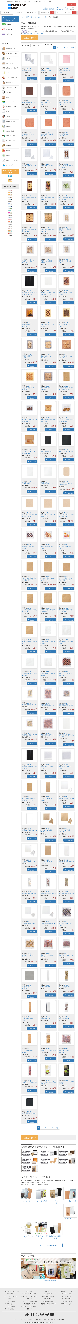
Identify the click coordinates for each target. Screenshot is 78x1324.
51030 (29, 291)
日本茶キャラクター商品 (10, 160)
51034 (66, 354)
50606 (47, 1080)
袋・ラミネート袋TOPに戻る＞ (48, 1245)
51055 (66, 196)
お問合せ (54, 1319)
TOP (22, 17)
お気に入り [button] (32, 78)
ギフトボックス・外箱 (9, 53)
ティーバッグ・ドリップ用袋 (10, 88)
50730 (47, 953)
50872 (29, 796)
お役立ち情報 (48, 1299)
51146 (29, 164)
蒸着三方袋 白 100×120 (47, 483)
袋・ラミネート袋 (8, 48)
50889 (29, 608)
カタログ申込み (66, 1296)
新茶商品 (6, 155)
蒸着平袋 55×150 (45, 1018)
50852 (47, 828)
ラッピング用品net (10, 1309)
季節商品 (6, 150)
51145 (29, 69)
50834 (66, 892)
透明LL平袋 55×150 (64, 1018)
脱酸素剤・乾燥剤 (8, 121)
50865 (66, 765)
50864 (47, 765)
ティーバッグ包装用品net (29, 1301)
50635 (29, 1112)
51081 (66, 100)
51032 (66, 291)
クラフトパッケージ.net (29, 1294)
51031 (47, 291)
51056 (29, 227)
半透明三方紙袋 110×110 (66, 705)
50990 (66, 544)
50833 (47, 892)
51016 (47, 449)
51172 (29, 100)
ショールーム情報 (66, 1301)
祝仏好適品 (6, 126)
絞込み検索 (30, 38)
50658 (47, 1017)
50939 (47, 703)
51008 (47, 418)
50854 (47, 860)
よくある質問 (48, 1294)
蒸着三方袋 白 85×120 (28, 483)
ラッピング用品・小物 (9, 77)
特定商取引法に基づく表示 (48, 1304)
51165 (47, 69)
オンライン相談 (66, 1294)
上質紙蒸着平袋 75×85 (28, 923)
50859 (66, 796)
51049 (29, 259)
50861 (66, 860)
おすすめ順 (36, 45)
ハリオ (5, 111)
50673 (29, 985)
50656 (29, 1080)
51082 (29, 132)
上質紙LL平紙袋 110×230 (66, 862)
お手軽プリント (32, 12)
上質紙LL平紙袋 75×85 (28, 862)
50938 (29, 703)
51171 (66, 69)
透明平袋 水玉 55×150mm (29, 893)
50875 (29, 765)
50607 (66, 1080)
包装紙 (5, 97)
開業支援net (10, 1294)
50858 (29, 860)
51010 (29, 449)
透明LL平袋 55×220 (64, 987)
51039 (47, 354)
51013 (47, 513)
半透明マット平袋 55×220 (29, 1082)
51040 (47, 386)
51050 (47, 259)
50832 (29, 892)
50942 (47, 733)
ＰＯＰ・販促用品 (8, 135)
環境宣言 (46, 1319)
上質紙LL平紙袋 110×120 (66, 798)
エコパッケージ (8, 102)
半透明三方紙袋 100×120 (48, 705)
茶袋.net (29, 1299)
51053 (29, 196)
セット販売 (6, 145)
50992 (47, 576)
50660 (47, 1048)
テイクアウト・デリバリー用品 (10, 107)
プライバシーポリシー (19, 1319)
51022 (66, 386)
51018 (29, 481)
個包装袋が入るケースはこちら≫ (34, 34)
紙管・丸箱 (6, 92)
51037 (29, 386)
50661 (29, 1048)
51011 (66, 481)
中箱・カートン (8, 58)
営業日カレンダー (66, 1304)
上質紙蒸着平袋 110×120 (48, 923)
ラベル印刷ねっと (10, 1304)
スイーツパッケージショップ (29, 1306)
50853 (66, 828)
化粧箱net (10, 1299)
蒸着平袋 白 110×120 (47, 166)
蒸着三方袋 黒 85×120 (47, 451)
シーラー (6, 116)
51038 (29, 354)
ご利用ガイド (48, 1291)
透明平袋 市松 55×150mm (48, 893)
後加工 (19, 12)
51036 (66, 322)
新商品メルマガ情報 (48, 1296)
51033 (29, 322)
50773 (29, 921)
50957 (66, 671)
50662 (66, 1048)
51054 (47, 196)
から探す (6, 24)
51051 (66, 259)
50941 (29, 733)
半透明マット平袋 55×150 (48, 1050)
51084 (66, 132)
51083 (47, 132)
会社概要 (39, 1319)
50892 (29, 640)
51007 (29, 418)
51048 (66, 227)
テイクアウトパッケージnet (10, 1291)
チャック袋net (10, 1301)
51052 (66, 164)
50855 (47, 796)
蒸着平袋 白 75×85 (46, 70)
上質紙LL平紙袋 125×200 (29, 830)
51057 (47, 227)
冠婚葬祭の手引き (48, 1301)
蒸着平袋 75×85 (26, 70)
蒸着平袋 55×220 (45, 987)
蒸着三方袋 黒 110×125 (29, 1113)
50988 (29, 544)
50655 (66, 985)
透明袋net (29, 1291)
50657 (29, 1017)
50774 (47, 921)
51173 (47, 100)
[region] (48, 17)
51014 (66, 513)
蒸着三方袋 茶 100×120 (29, 102)
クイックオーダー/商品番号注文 (10, 19)
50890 (47, 608)
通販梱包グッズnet (29, 1304)
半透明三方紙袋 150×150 (48, 735)
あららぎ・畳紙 (8, 131)
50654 (47, 985)
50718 (66, 953)
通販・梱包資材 (8, 63)
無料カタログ (7, 165)
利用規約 (31, 1319)
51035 (47, 322)
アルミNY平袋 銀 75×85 (29, 166)
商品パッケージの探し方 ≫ (10, 171)
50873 (66, 733)
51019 (47, 481)
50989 (47, 544)
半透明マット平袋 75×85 (66, 955)
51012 (29, 513)
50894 (66, 640)
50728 (66, 921)
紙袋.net (29, 1309)
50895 (29, 671)
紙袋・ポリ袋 (7, 82)
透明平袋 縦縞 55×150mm (66, 893)
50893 (47, 639)
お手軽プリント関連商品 (10, 68)
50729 (29, 953)
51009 (66, 418)
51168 (47, 164)
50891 (66, 608)
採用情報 (61, 1319)
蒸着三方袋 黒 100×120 (66, 451)
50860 (29, 828)
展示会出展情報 (66, 1299)
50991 (29, 576)
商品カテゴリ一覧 (66, 1291)
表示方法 (25, 45)
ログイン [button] (71, 4)
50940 (66, 703)
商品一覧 (6, 12)
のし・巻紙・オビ (8, 140)
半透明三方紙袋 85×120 (29, 705)
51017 (66, 449)
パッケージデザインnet (10, 1296)
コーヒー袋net (10, 1306)
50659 (66, 1017)
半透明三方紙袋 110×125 (29, 735)
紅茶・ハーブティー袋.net (29, 1296)
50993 (66, 576)
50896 (47, 671)
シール (5, 72)
